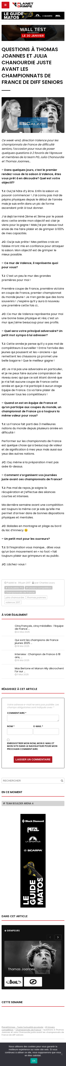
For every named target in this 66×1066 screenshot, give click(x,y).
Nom (11, 726)
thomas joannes (36, 597)
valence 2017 (13, 602)
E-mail (38, 726)
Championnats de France (20, 592)
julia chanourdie (15, 597)
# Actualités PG (14, 587)
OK (34, 1061)
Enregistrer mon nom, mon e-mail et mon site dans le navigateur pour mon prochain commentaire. (32, 746)
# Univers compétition (38, 587)
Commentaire (16, 713)
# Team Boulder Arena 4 (18, 803)
